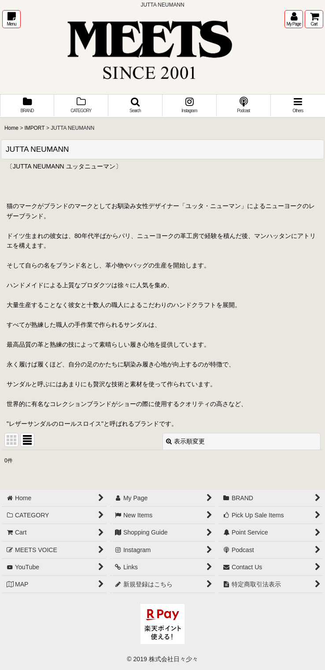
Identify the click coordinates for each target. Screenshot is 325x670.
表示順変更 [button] (185, 441)
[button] (11, 19)
